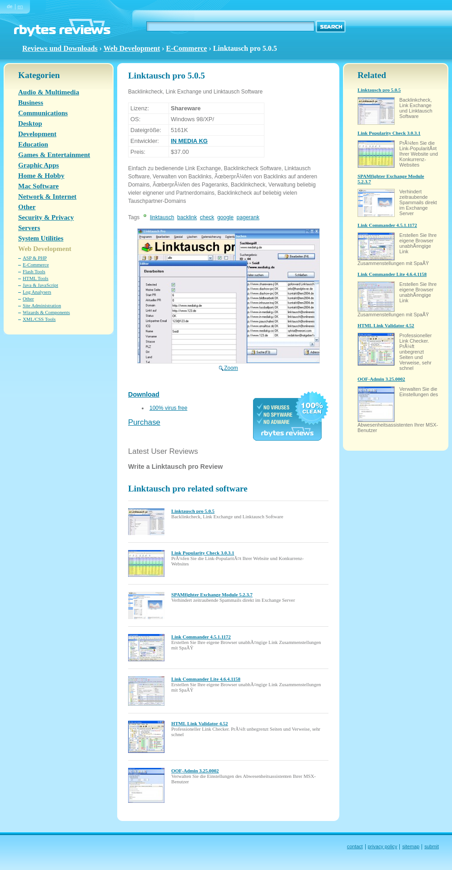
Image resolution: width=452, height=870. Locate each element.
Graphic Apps (38, 165)
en (20, 6)
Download (143, 394)
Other (26, 207)
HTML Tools (36, 278)
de (10, 6)
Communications (43, 113)
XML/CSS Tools (39, 319)
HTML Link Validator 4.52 (199, 723)
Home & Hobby (41, 175)
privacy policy (382, 846)
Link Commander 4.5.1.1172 (201, 636)
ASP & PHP (35, 258)
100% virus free (168, 408)
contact (355, 846)
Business (30, 102)
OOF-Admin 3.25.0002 (195, 770)
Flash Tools (34, 271)
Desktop (30, 123)
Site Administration (42, 305)
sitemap (410, 846)
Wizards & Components (46, 312)
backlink (187, 217)
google (225, 217)
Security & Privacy (46, 217)
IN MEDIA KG (189, 141)
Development (37, 134)
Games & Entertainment (54, 154)
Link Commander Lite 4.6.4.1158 (205, 679)
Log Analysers (37, 292)
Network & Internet (47, 196)
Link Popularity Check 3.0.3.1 (202, 552)
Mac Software (38, 186)
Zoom (228, 365)
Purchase (144, 422)
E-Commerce (186, 48)
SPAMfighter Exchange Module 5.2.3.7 (212, 594)
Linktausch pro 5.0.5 (192, 511)
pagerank (248, 217)
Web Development (132, 48)
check (207, 217)
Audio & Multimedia (48, 92)
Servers (29, 227)
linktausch (162, 217)
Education (33, 144)
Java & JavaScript (40, 285)
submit (431, 846)
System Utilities (41, 238)
